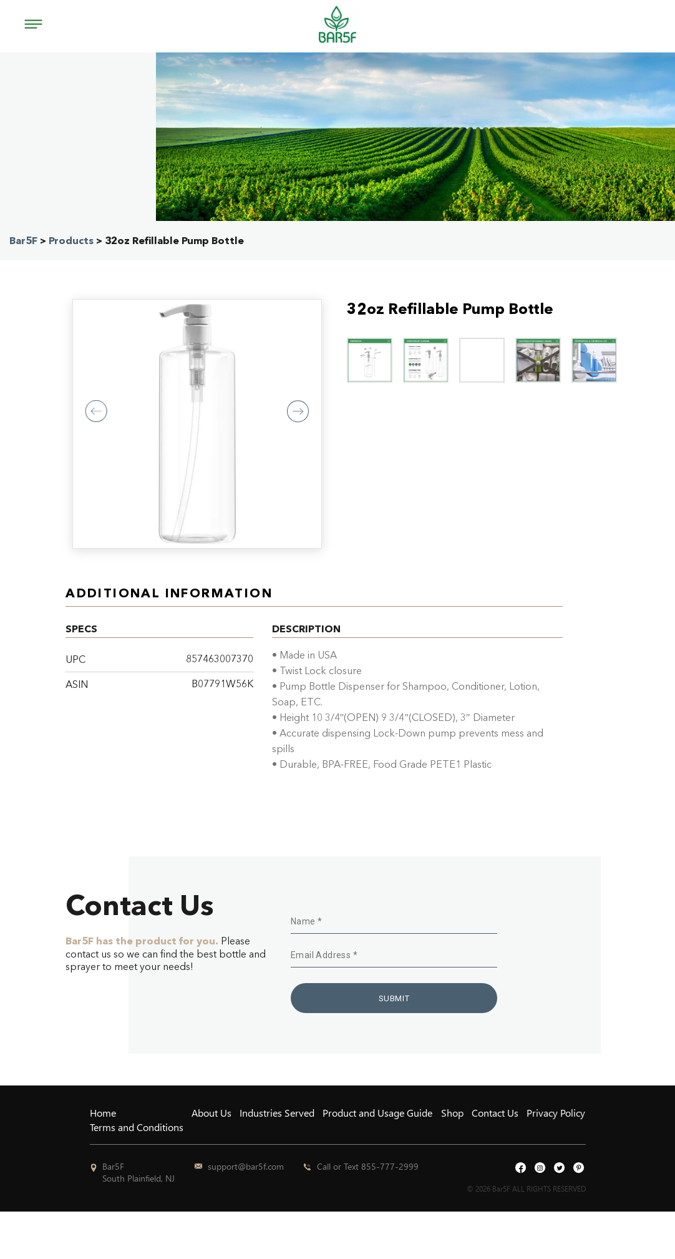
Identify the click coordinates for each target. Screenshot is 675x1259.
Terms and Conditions (136, 1127)
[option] (197, 424)
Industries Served (277, 1112)
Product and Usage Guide (377, 1112)
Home (103, 1112)
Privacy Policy (556, 1112)
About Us (211, 1112)
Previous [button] (96, 411)
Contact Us (495, 1112)
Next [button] (298, 411)
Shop (452, 1112)
